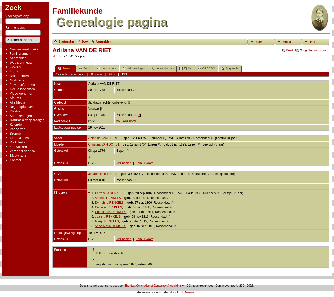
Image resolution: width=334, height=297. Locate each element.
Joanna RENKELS (108, 217)
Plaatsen (16, 111)
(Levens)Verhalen (22, 84)
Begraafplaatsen (22, 107)
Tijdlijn (185, 68)
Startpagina (66, 41)
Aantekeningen (21, 115)
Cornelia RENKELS (108, 207)
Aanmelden (18, 58)
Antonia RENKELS (108, 198)
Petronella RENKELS (109, 193)
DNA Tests (17, 142)
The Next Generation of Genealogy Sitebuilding (153, 285)
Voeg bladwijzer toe (313, 50)
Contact (15, 160)
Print (289, 50)
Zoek (13, 7)
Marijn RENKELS (107, 221)
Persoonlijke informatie (69, 74)
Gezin (85, 68)
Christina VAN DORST (103, 144)
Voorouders (106, 68)
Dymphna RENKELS (109, 202)
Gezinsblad (123, 163)
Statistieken (18, 146)
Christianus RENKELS (110, 212)
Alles (112, 74)
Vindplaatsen (19, 138)
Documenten (19, 76)
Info (312, 41)
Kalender (16, 124)
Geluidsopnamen (22, 89)
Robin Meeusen (186, 292)
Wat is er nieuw (21, 62)
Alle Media (17, 102)
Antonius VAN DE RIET (104, 138)
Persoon (65, 68)
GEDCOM (207, 68)
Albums (15, 98)
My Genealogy (126, 121)
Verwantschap (162, 68)
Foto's (14, 71)
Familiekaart (144, 163)
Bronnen (16, 133)
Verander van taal (23, 151)
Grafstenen (18, 80)
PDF (125, 74)
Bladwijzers (18, 155)
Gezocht (16, 67)
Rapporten (17, 129)
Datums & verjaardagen (27, 120)
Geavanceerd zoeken (25, 49)
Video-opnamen (21, 93)
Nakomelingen (133, 68)
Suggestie (229, 68)
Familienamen (20, 53)
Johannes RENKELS (102, 174)
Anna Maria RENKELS (110, 226)
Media (287, 41)
